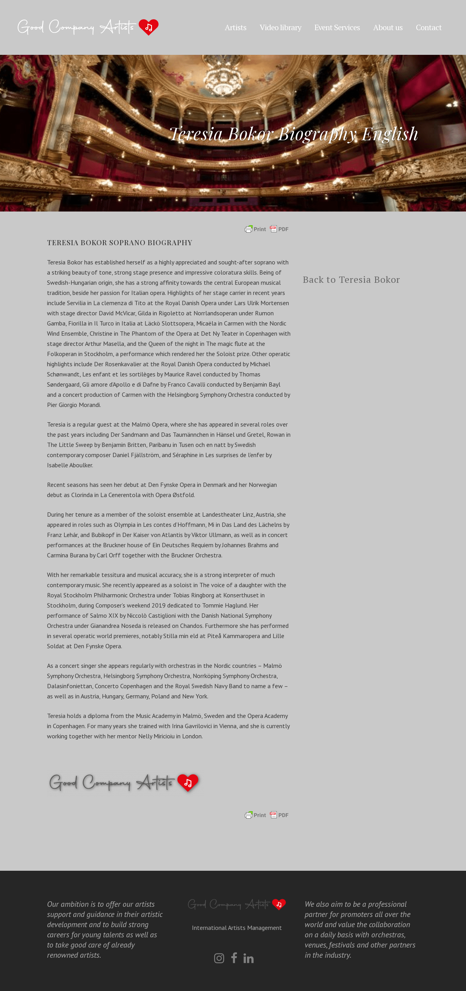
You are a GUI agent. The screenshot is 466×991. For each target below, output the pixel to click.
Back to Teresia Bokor (351, 279)
